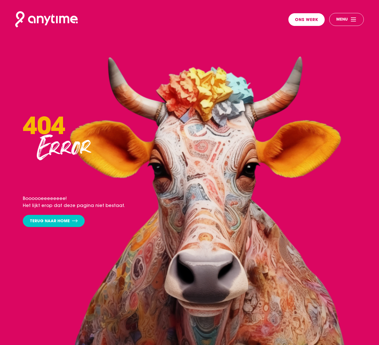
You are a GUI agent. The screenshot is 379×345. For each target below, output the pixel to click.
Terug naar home (54, 221)
